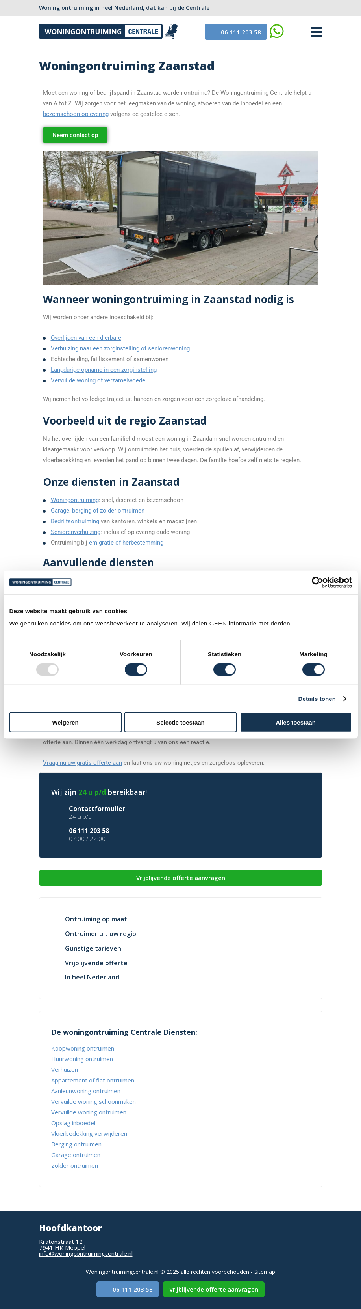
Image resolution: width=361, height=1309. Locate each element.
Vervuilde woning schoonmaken (93, 1101)
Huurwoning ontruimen (82, 1059)
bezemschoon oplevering (76, 114)
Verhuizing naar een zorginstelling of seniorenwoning (120, 348)
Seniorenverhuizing (75, 532)
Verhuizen (64, 1069)
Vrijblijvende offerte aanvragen (180, 878)
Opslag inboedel (73, 1123)
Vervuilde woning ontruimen (88, 1112)
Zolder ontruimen (74, 1165)
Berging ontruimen (76, 1144)
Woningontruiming (75, 500)
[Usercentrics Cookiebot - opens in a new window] (317, 582)
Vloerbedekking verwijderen (89, 1133)
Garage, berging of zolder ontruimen (97, 510)
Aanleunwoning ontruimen (85, 1091)
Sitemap (264, 1271)
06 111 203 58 (236, 32)
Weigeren (65, 722)
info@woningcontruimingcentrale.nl (86, 1253)
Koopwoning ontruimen (82, 1048)
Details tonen (317, 698)
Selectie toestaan (180, 722)
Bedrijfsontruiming (75, 521)
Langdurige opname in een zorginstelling (104, 369)
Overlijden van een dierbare (86, 337)
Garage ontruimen (75, 1155)
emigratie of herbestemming (126, 542)
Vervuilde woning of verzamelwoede (98, 380)
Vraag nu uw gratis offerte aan (82, 762)
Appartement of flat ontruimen (92, 1080)
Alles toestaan (296, 722)
